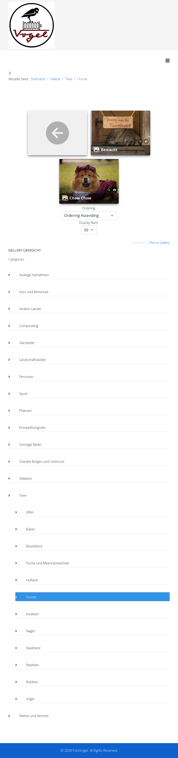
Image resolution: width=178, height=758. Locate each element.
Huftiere (28, 580)
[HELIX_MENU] (167, 60)
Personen (22, 376)
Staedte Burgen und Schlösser (38, 461)
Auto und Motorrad (30, 291)
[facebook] (10, 73)
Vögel (26, 698)
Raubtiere (30, 648)
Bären (27, 529)
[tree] (89, 491)
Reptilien (29, 665)
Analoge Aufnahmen (30, 274)
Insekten (29, 614)
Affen (26, 512)
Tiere (69, 79)
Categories (16, 259)
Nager (27, 631)
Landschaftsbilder (29, 359)
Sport (20, 393)
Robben (28, 682)
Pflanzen (22, 410)
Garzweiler (23, 342)
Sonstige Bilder (26, 444)
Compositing (25, 325)
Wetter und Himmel (30, 715)
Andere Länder (26, 308)
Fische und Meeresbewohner (44, 563)
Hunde (27, 597)
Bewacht (109, 149)
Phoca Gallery (159, 242)
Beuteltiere (30, 546)
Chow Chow (80, 198)
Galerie (55, 79)
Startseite (38, 79)
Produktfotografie (28, 427)
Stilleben (22, 478)
